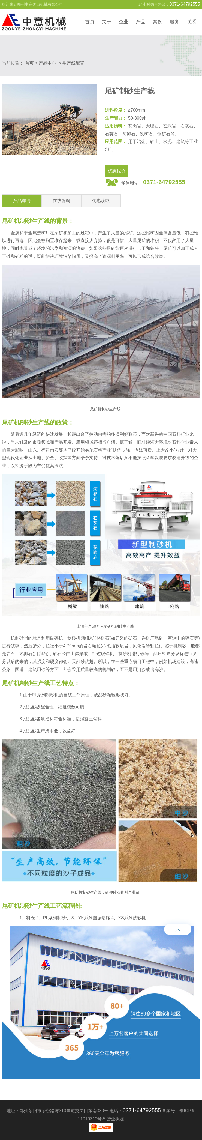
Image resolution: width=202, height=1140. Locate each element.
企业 (123, 22)
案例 (157, 22)
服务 (174, 22)
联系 (191, 22)
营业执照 (115, 1119)
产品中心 (47, 63)
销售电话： (153, 182)
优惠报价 (116, 171)
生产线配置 (73, 63)
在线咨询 (61, 200)
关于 (106, 22)
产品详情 (22, 200)
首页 (90, 22)
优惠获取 (101, 200)
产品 (141, 22)
